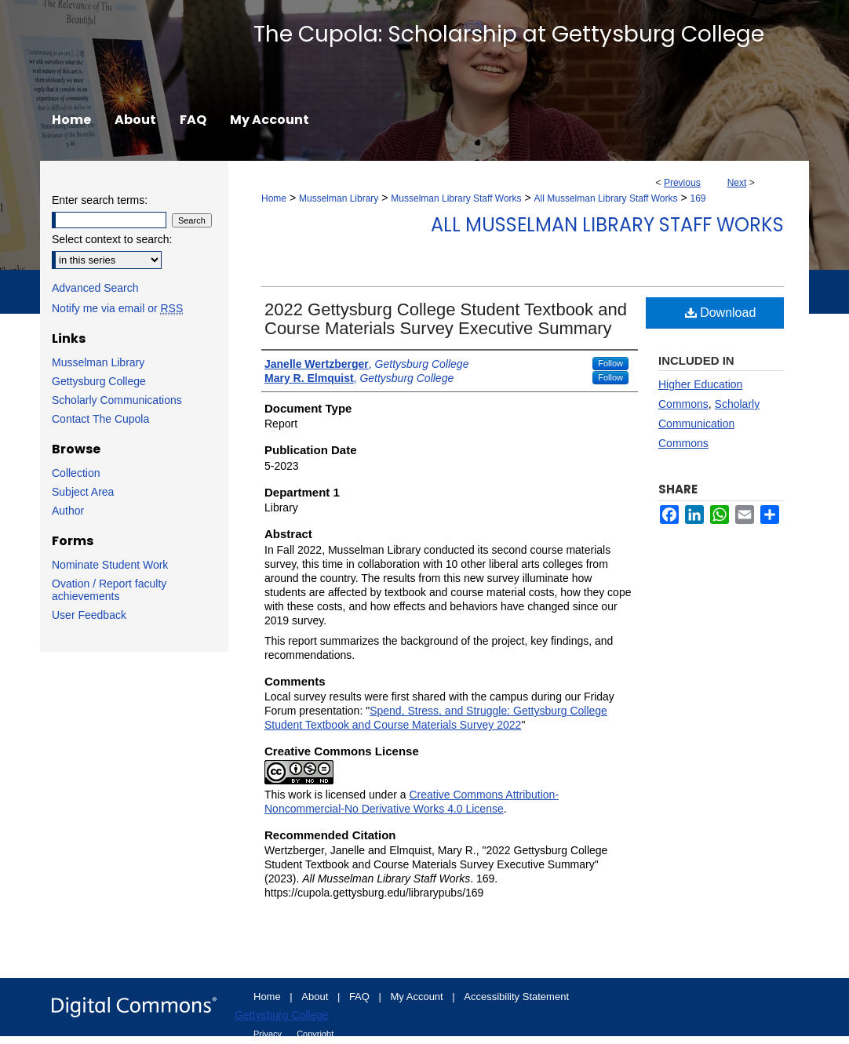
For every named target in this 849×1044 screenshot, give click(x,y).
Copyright (315, 1034)
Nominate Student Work (110, 564)
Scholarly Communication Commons (709, 423)
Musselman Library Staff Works (456, 198)
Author (68, 510)
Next (737, 182)
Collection (76, 473)
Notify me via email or (117, 308)
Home (273, 198)
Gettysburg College (99, 381)
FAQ (361, 996)
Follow (610, 363)
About (316, 996)
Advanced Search (95, 288)
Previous (682, 182)
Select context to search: (112, 239)
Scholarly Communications (117, 400)
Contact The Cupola (100, 419)
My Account (418, 996)
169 (698, 198)
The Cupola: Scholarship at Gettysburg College (508, 34)
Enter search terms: (100, 200)
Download (720, 312)
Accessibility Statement (516, 996)
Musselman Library (338, 198)
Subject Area (83, 492)
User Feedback (89, 615)
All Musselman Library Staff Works (606, 198)
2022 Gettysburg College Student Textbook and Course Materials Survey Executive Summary (445, 319)
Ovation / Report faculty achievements (109, 589)
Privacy (268, 1034)
